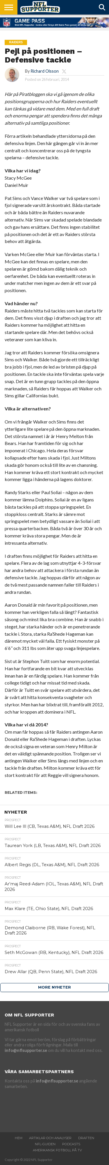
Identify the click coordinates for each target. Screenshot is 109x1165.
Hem (18, 1138)
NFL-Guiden (45, 1144)
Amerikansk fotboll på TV (57, 1150)
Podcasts (71, 1144)
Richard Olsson (45, 71)
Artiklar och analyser (50, 1138)
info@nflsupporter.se (26, 1050)
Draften (86, 1138)
